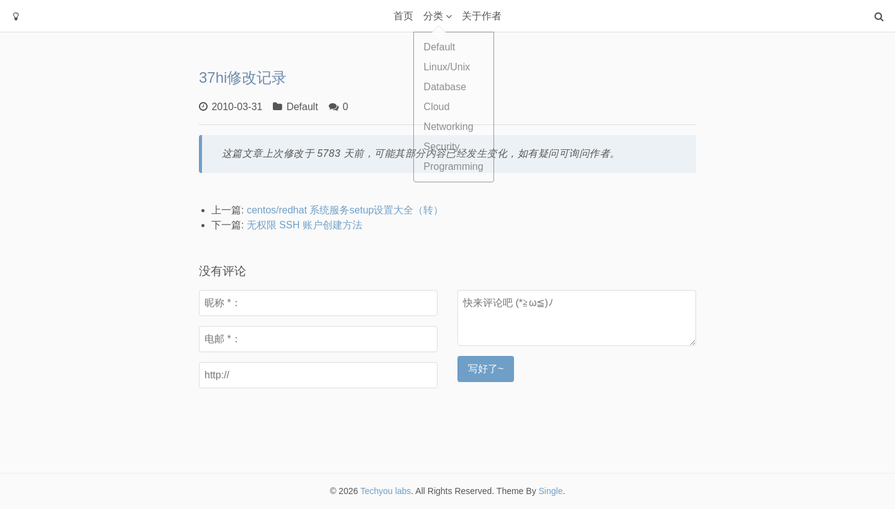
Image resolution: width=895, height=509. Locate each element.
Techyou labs (385, 491)
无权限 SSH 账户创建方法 (304, 225)
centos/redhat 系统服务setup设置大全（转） (345, 210)
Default (302, 106)
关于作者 (482, 16)
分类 (433, 16)
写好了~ (485, 368)
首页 (403, 16)
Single (551, 491)
